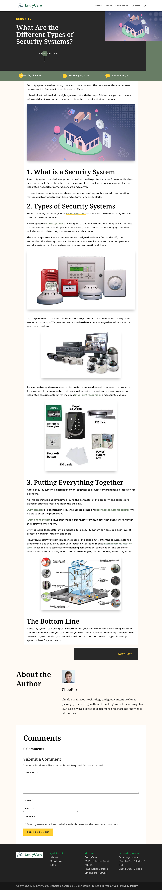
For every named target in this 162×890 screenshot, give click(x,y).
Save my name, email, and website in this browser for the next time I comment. (73, 824)
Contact (136, 6)
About (108, 6)
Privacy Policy (129, 885)
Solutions (120, 6)
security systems (76, 213)
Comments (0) (120, 75)
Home (98, 6)
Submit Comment (38, 832)
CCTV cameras (35, 509)
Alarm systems (54, 223)
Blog (53, 865)
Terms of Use (110, 885)
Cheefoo (36, 75)
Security (24, 19)
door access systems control (112, 509)
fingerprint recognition (88, 395)
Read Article (48, 53)
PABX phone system (38, 519)
